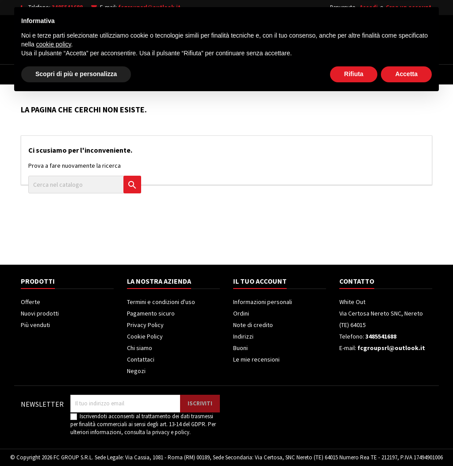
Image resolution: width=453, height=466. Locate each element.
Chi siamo (139, 348)
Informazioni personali (262, 302)
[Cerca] (238, 37)
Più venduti (35, 325)
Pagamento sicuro (151, 313)
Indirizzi (243, 336)
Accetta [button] (406, 441)
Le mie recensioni (256, 359)
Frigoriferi (194, 74)
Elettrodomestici (82, 74)
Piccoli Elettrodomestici (331, 74)
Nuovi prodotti (40, 313)
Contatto (356, 281)
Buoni (240, 348)
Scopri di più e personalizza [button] (76, 441)
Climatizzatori (252, 74)
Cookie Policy (145, 336)
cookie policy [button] (53, 412)
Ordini (241, 313)
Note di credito (253, 325)
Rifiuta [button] (354, 441)
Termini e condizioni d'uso (161, 302)
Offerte (30, 302)
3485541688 (67, 7)
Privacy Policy (145, 325)
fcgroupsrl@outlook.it (149, 7)
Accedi (369, 7)
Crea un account (408, 7)
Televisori (143, 74)
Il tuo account (260, 281)
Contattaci (140, 359)
